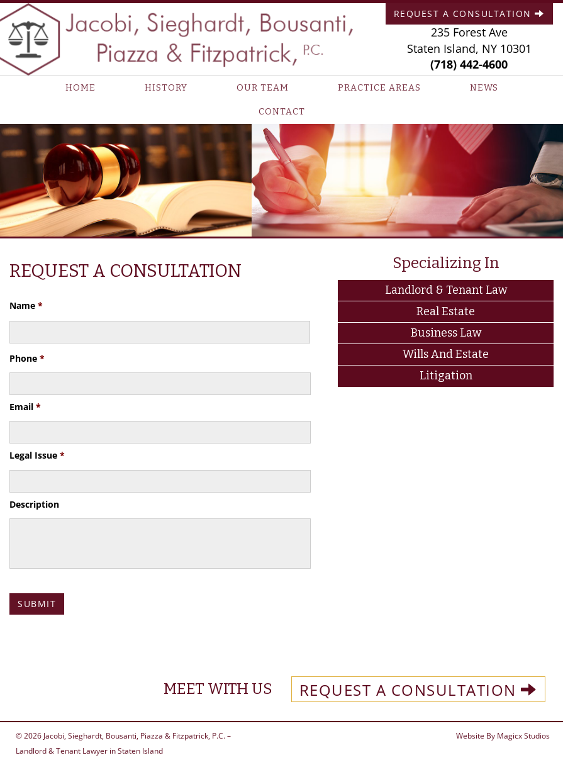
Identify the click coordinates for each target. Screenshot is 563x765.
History (166, 87)
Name (26, 305)
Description (34, 504)
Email (25, 407)
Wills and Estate (446, 354)
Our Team (263, 87)
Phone (27, 358)
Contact (282, 111)
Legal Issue (37, 455)
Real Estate (445, 311)
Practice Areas (379, 87)
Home (80, 87)
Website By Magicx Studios (503, 735)
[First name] (159, 332)
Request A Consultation (469, 14)
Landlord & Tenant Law (446, 290)
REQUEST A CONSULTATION (418, 689)
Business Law (446, 333)
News (484, 87)
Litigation (446, 375)
